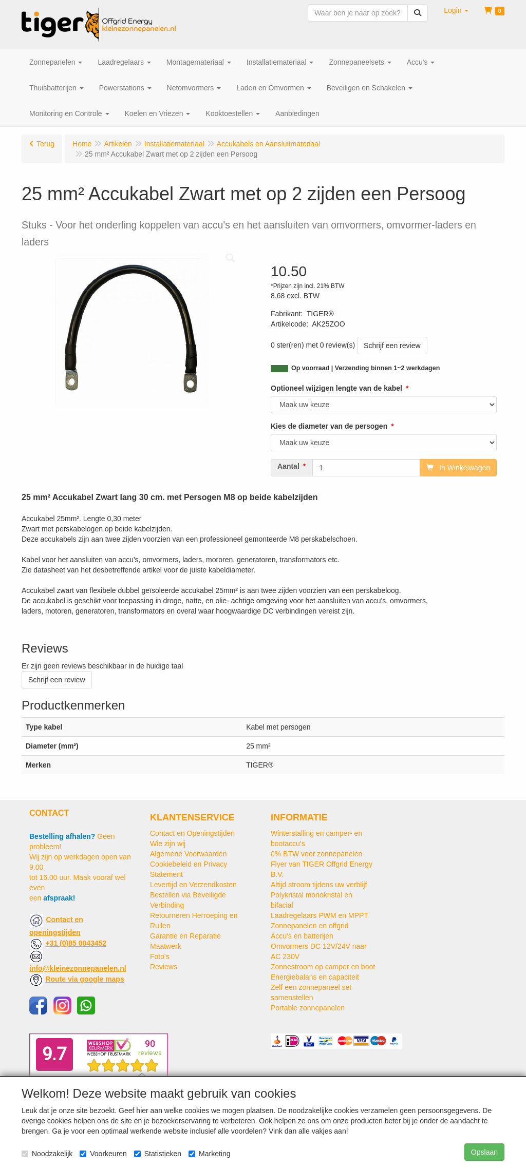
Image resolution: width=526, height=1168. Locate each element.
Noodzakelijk (47, 1154)
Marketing (209, 1154)
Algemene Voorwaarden (188, 854)
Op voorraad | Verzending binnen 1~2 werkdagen (365, 368)
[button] (456, 10)
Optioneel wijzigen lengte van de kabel (336, 388)
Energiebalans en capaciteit (315, 977)
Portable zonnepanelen (308, 1008)
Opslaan (484, 1152)
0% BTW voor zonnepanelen (316, 854)
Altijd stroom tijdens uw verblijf (319, 884)
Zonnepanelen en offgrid (310, 926)
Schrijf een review (392, 345)
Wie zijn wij (167, 843)
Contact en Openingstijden (192, 833)
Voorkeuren (103, 1154)
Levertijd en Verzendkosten (193, 884)
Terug (45, 144)
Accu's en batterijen (302, 936)
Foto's (160, 956)
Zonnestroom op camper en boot (323, 967)
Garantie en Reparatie (185, 936)
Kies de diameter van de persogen (329, 426)
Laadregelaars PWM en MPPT (319, 915)
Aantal (288, 466)
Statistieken (157, 1154)
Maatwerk (165, 946)
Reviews (163, 967)
